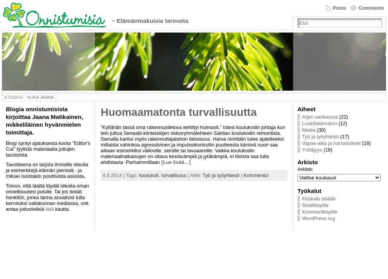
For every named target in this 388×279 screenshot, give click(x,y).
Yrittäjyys (312, 150)
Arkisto (304, 169)
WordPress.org (318, 218)
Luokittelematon (319, 123)
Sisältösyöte (315, 205)
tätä (49, 209)
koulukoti (149, 175)
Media (309, 130)
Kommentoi (256, 175)
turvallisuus (173, 175)
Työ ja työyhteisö (221, 175)
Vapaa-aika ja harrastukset (331, 143)
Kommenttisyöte (320, 212)
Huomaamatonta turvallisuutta (179, 112)
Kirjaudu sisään (319, 199)
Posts (339, 8)
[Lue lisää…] (176, 162)
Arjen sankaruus (320, 117)
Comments (371, 8)
